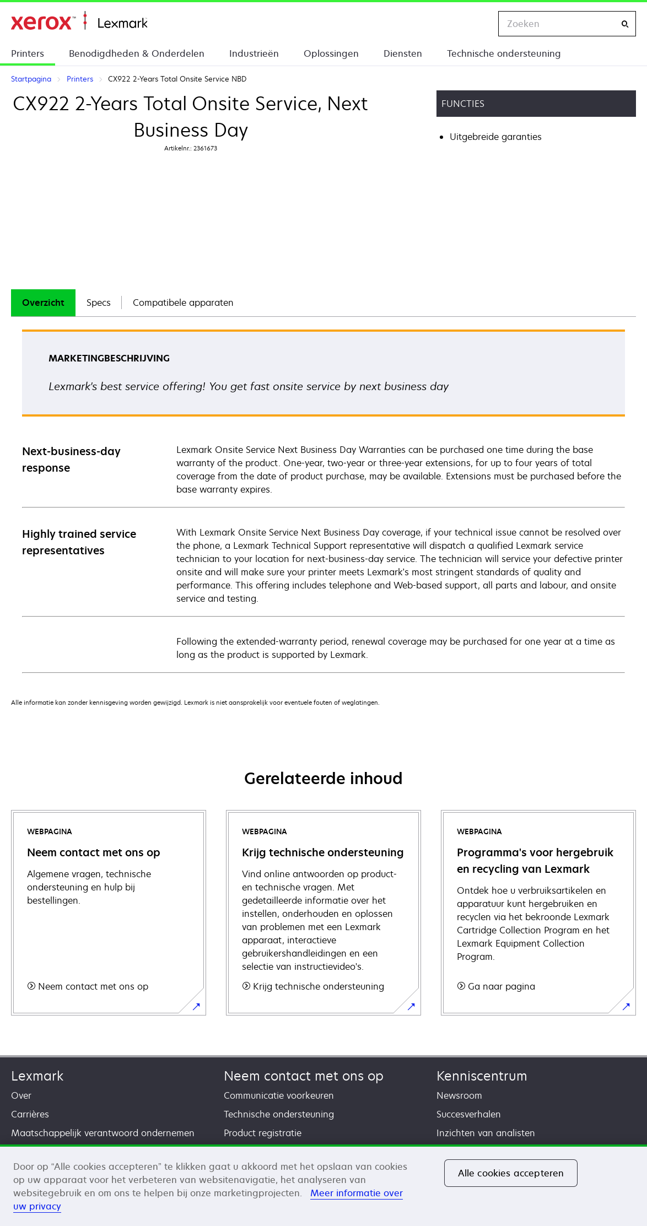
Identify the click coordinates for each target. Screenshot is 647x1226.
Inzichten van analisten (485, 1133)
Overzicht (43, 302)
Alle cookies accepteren (511, 1173)
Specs (99, 302)
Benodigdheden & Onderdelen (136, 53)
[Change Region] (478, 24)
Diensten (403, 53)
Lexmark (37, 1075)
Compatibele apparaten (183, 302)
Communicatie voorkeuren (279, 1095)
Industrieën (254, 53)
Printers (27, 53)
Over (21, 1095)
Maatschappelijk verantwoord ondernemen (103, 1133)
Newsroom (459, 1095)
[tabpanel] (323, 500)
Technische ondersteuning (504, 53)
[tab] (43, 302)
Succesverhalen (468, 1114)
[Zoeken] (625, 24)
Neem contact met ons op (304, 1075)
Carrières (30, 1114)
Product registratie (262, 1133)
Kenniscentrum (481, 1075)
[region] (323, 1185)
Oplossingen (331, 53)
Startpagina (79, 20)
